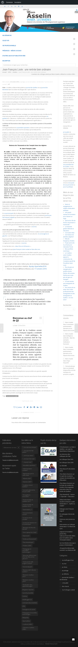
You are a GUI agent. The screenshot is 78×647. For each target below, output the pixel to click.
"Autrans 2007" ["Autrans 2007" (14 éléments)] (27, 482)
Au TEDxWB (63, 466)
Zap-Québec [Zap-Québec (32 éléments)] (26, 621)
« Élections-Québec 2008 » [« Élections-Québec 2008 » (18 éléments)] (28, 628)
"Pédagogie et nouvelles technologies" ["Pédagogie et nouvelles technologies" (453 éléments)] (26, 550)
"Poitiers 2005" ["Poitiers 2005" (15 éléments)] (26, 545)
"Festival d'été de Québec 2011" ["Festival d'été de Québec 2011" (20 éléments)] (27, 500)
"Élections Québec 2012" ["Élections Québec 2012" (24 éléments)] (28, 575)
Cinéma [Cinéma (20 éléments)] (24, 596)
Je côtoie (64, 567)
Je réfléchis (65, 574)
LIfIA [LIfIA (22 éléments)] (23, 606)
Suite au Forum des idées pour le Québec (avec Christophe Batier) (67, 538)
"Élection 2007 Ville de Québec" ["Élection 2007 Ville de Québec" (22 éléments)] (29, 571)
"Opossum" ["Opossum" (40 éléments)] (26, 536)
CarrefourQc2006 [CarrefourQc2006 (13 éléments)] (27, 593)
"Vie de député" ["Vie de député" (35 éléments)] (27, 567)
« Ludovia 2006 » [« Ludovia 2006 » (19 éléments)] (27, 624)
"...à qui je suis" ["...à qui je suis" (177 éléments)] (27, 462)
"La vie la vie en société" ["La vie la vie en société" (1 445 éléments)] (27, 518)
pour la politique (68, 187)
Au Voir (64, 564)
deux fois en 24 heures (22, 246)
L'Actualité (65, 583)
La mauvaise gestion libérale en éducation (68, 229)
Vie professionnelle (9, 45)
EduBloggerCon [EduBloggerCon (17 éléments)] (27, 599)
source (34, 226)
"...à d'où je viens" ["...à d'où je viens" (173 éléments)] (28, 455)
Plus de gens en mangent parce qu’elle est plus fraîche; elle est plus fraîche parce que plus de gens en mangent (69, 273)
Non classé (65, 586)
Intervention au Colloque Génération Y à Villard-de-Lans (67, 526)
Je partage (22, 82)
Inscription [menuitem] (17, 2)
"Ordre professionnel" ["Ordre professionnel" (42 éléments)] (29, 539)
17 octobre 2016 (40, 269)
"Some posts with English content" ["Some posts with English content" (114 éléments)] (27, 562)
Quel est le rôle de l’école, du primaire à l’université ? (69, 222)
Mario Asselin (69, 322)
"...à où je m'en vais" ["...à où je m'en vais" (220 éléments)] (28, 459)
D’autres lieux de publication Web (13, 56)
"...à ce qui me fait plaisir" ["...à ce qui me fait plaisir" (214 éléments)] (27, 451)
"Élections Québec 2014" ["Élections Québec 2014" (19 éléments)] (28, 580)
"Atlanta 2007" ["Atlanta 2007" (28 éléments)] (26, 478)
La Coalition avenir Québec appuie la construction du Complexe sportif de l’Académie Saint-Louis (69, 259)
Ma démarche (6, 35)
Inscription (6, 61)
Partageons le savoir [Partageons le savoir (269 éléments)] (28, 609)
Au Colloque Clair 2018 (66, 462)
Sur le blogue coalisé (68, 590)
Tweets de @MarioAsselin (10, 460)
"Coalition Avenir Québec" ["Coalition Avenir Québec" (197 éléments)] (27, 486)
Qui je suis (5, 40)
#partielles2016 (40, 266)
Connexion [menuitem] (9, 2)
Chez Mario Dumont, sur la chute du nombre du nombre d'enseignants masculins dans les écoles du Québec (67, 487)
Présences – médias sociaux (11, 51)
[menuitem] (2, 2)
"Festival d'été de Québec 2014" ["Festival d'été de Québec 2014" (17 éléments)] (27, 505)
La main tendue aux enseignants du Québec (68, 283)
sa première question (22, 128)
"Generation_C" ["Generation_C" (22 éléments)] (27, 509)
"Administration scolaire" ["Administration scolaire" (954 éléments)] (27, 469)
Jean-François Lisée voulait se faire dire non (26, 249)
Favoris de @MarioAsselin (10, 472)
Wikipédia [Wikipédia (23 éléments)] (25, 617)
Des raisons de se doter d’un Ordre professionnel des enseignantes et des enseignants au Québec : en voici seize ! (69, 294)
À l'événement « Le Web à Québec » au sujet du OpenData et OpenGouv (67, 449)
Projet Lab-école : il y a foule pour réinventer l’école (69, 245)
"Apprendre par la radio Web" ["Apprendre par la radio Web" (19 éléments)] (28, 474)
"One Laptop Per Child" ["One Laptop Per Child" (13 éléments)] (29, 532)
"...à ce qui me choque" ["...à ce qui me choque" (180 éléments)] (29, 447)
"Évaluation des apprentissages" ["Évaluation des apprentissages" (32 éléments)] (27, 585)
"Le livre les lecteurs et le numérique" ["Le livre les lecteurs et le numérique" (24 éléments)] (29, 523)
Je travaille (66, 132)
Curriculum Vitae (69, 233)
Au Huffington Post (68, 560)
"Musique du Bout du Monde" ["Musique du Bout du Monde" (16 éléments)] (28, 528)
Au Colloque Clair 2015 (66, 459)
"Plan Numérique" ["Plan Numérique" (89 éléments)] (28, 542)
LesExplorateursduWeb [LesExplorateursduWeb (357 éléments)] (29, 603)
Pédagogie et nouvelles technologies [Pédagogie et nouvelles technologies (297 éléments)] (29, 613)
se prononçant (8, 213)
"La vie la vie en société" (12, 396)
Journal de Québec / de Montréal (35, 82)
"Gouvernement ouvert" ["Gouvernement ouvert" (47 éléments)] (27, 513)
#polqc (31, 266)
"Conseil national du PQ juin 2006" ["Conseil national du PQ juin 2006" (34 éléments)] (28, 491)
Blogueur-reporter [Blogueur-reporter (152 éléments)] (28, 590)
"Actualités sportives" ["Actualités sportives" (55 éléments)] (29, 465)
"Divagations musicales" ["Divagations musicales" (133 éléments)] (26, 495)
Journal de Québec (32, 87)
